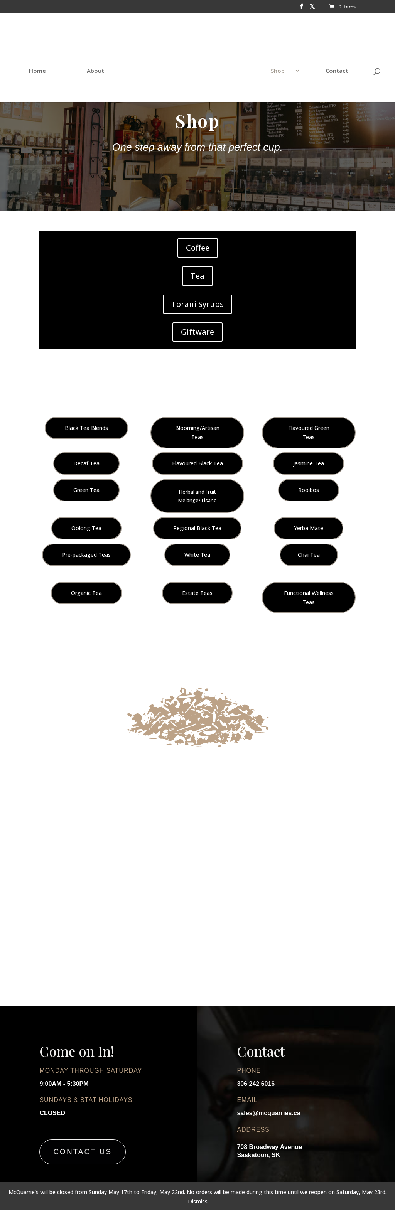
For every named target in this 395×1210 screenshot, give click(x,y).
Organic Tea (86, 593)
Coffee (197, 248)
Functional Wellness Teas (309, 597)
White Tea (197, 554)
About (112, 63)
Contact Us (82, 1152)
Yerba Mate (308, 528)
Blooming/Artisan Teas (197, 432)
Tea (197, 276)
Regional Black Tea (197, 528)
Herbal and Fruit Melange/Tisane (197, 496)
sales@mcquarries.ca (268, 1113)
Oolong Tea (86, 528)
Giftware (197, 332)
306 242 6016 (256, 1083)
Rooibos (308, 490)
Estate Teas (197, 593)
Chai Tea (309, 554)
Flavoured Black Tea (197, 463)
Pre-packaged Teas (86, 554)
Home (54, 63)
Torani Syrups (197, 304)
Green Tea (86, 490)
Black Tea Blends (86, 427)
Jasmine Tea (308, 463)
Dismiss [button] (198, 1201)
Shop (261, 63)
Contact (320, 63)
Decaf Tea (86, 463)
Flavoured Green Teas (308, 432)
